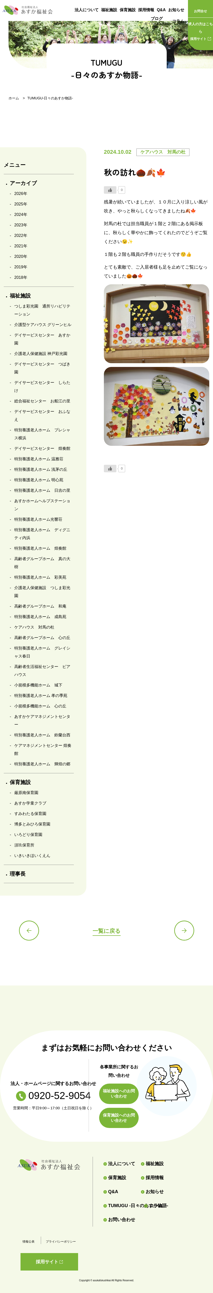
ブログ (157, 21)
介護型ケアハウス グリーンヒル (42, 325)
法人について (87, 10)
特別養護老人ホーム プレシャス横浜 (42, 434)
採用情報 (146, 10)
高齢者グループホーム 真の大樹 (42, 563)
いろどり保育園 (28, 834)
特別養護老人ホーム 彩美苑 (40, 577)
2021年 (20, 246)
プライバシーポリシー (61, 1241)
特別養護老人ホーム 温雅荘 (38, 459)
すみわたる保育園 (30, 813)
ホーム (14, 98)
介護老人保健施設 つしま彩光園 (42, 592)
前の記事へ (29, 931)
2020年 (20, 256)
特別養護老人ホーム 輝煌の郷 (42, 764)
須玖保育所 (24, 845)
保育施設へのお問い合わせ (119, 1118)
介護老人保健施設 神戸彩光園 (40, 353)
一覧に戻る (107, 931)
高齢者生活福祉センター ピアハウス (42, 670)
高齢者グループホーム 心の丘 (42, 638)
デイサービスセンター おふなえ (42, 415)
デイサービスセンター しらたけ (42, 386)
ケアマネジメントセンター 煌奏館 (42, 749)
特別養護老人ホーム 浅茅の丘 (40, 469)
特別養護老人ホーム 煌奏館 (40, 548)
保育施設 (128, 10)
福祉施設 (109, 10)
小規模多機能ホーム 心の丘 (40, 706)
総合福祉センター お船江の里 (42, 401)
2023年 (20, 225)
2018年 (20, 277)
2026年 (20, 193)
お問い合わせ (119, 1219)
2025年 (20, 204)
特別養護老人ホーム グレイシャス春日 (42, 652)
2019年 (20, 267)
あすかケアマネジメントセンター (42, 720)
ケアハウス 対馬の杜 (34, 627)
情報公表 (29, 1241)
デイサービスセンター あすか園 (42, 339)
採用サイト (200, 30)
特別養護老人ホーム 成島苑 (40, 617)
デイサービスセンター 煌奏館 (42, 448)
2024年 (20, 214)
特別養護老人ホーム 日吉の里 (42, 490)
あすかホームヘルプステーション (42, 505)
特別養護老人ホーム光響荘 (38, 519)
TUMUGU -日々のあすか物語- (121, 1205)
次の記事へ (184, 931)
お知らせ (176, 10)
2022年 (20, 235)
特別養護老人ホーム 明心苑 (38, 480)
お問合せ (200, 11)
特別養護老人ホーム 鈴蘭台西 (42, 735)
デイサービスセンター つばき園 (42, 368)
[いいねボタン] (110, 190)
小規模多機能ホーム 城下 (38, 685)
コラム (178, 21)
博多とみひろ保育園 (32, 824)
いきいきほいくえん (32, 855)
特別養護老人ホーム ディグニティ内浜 (42, 534)
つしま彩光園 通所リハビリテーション (42, 310)
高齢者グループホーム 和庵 (40, 606)
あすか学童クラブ (30, 803)
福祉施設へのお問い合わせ (119, 1093)
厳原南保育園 (26, 793)
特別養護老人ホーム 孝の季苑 (40, 695)
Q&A (161, 10)
